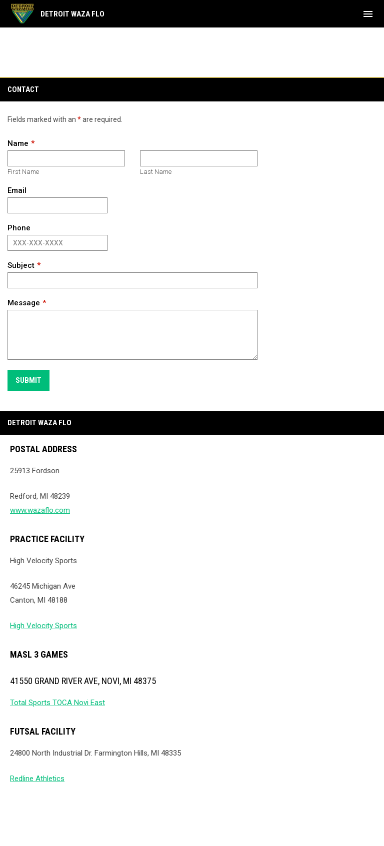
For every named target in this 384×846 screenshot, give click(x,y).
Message (24, 302)
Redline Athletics (37, 778)
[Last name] (199, 158)
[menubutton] (368, 14)
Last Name (156, 171)
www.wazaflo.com (40, 510)
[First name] (66, 158)
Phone (19, 227)
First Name (23, 171)
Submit (29, 380)
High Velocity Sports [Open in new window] (43, 625)
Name (18, 143)
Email (17, 190)
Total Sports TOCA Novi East (57, 702)
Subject (21, 265)
